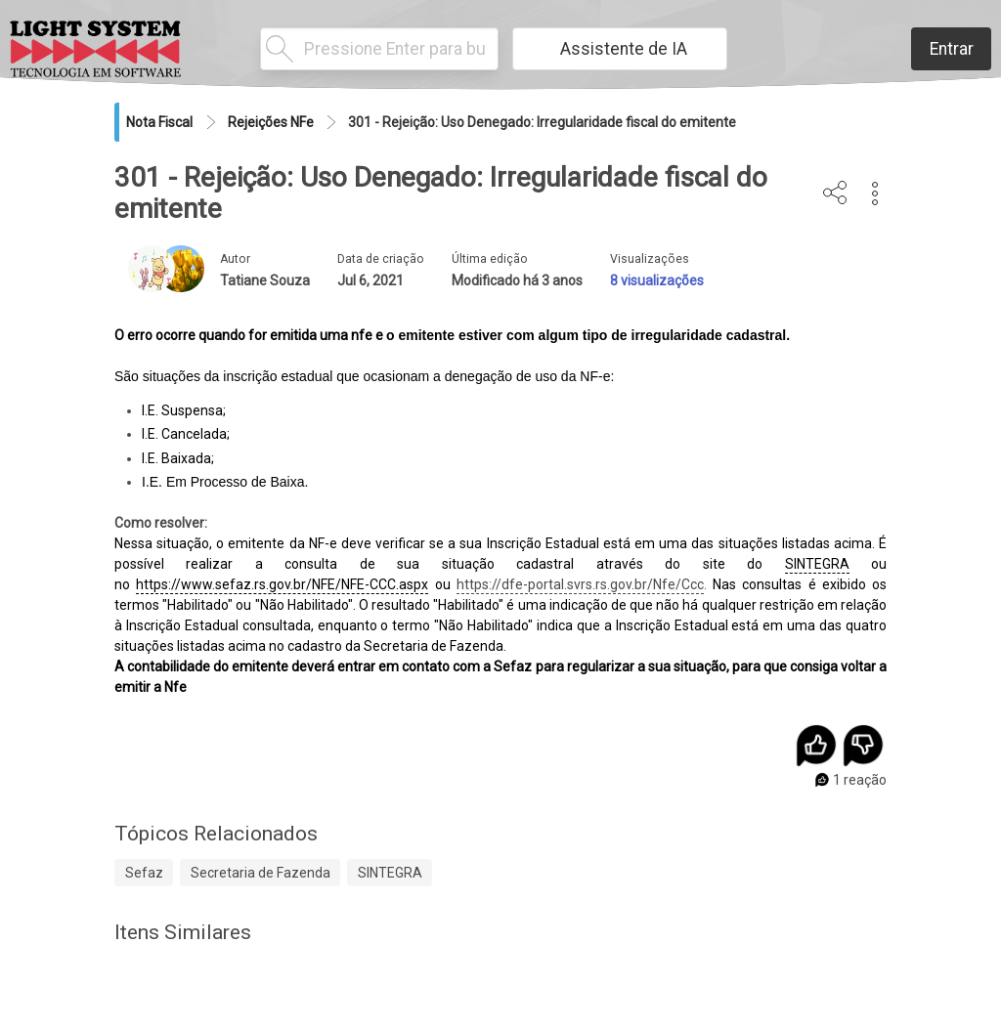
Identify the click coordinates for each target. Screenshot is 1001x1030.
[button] (875, 193)
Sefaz (144, 872)
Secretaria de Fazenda (260, 872)
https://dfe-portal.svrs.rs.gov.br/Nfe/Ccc (580, 584)
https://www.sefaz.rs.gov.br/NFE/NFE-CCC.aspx (282, 584)
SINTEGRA (817, 564)
